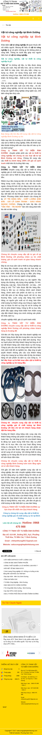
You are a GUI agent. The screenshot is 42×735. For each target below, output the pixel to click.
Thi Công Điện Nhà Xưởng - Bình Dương (17, 588)
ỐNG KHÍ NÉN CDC (10, 579)
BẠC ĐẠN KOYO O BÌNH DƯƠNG (15, 585)
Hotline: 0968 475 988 (21, 14)
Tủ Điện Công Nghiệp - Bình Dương (15, 582)
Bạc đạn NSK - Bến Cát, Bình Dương (15, 576)
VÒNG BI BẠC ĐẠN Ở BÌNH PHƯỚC (15, 562)
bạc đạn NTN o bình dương (12, 591)
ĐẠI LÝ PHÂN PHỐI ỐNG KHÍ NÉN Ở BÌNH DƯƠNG (21, 594)
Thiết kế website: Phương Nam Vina (21, 733)
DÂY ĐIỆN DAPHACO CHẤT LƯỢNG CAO (17, 560)
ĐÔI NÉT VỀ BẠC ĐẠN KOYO (13, 568)
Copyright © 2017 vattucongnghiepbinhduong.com (21, 731)
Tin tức (8, 25)
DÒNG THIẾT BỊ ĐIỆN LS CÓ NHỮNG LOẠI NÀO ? (20, 565)
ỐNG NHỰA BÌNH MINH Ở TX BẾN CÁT (19, 637)
